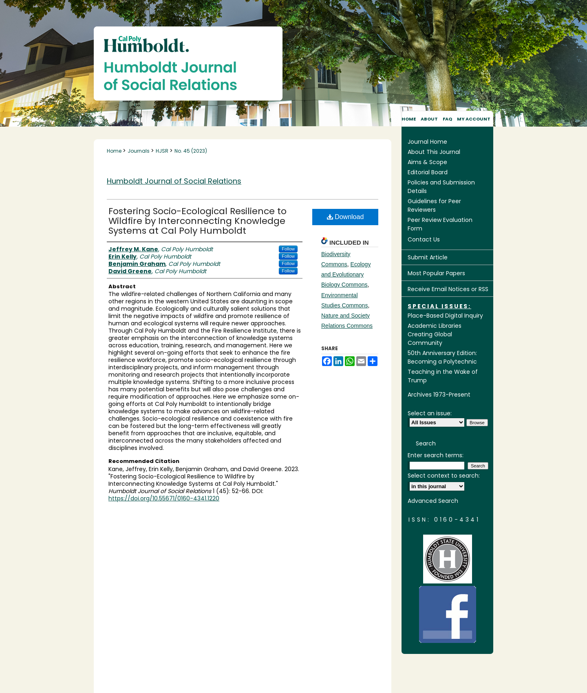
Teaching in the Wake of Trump (443, 376)
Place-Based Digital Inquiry (445, 315)
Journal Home (427, 142)
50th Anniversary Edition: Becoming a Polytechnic (442, 357)
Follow (288, 248)
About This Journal (434, 152)
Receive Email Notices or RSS (448, 289)
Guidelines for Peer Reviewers (434, 205)
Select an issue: (430, 413)
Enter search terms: (435, 455)
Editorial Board (428, 172)
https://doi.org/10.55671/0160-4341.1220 (163, 498)
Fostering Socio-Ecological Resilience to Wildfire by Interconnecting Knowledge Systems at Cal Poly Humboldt (197, 221)
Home (115, 150)
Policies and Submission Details (441, 186)
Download (345, 216)
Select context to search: (444, 476)
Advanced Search (433, 501)
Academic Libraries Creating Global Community (434, 334)
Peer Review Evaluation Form (440, 224)
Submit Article (428, 257)
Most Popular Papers (436, 273)
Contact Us (424, 239)
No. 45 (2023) (190, 150)
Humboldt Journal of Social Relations (174, 181)
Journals (139, 150)
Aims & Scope (427, 162)
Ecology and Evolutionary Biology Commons (346, 274)
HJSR (163, 150)
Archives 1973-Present (439, 394)
